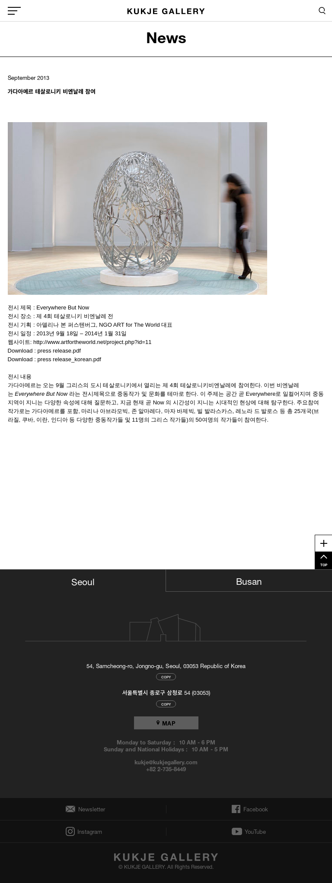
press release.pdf (59, 350)
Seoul (83, 580)
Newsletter (89, 809)
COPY (166, 676)
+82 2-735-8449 (166, 768)
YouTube (255, 832)
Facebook (254, 809)
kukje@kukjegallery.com (166, 761)
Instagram (89, 831)
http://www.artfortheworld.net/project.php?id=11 (92, 342)
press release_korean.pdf (69, 359)
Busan (249, 580)
